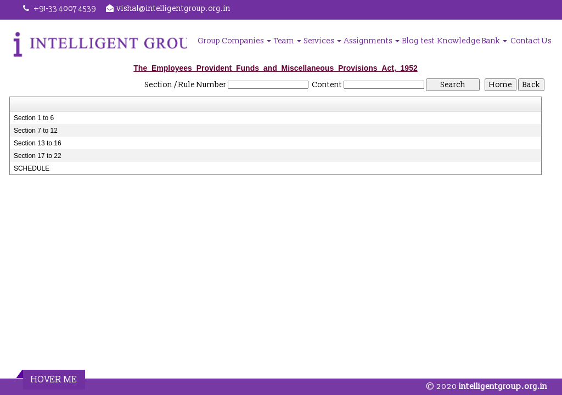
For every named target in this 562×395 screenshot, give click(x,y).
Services (322, 41)
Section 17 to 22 (37, 156)
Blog (410, 41)
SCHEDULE (31, 168)
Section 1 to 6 (34, 118)
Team (287, 41)
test (428, 41)
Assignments (372, 41)
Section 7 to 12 (36, 130)
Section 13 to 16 (37, 143)
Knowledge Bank (472, 41)
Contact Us (531, 41)
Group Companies (234, 41)
